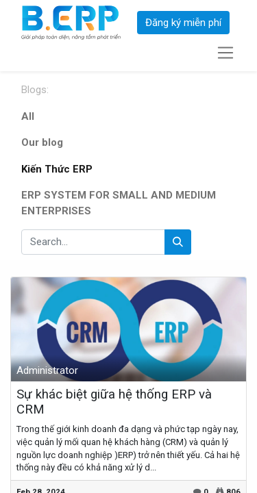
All (27, 116)
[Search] (177, 242)
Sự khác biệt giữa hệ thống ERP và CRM (114, 402)
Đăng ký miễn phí (183, 22)
